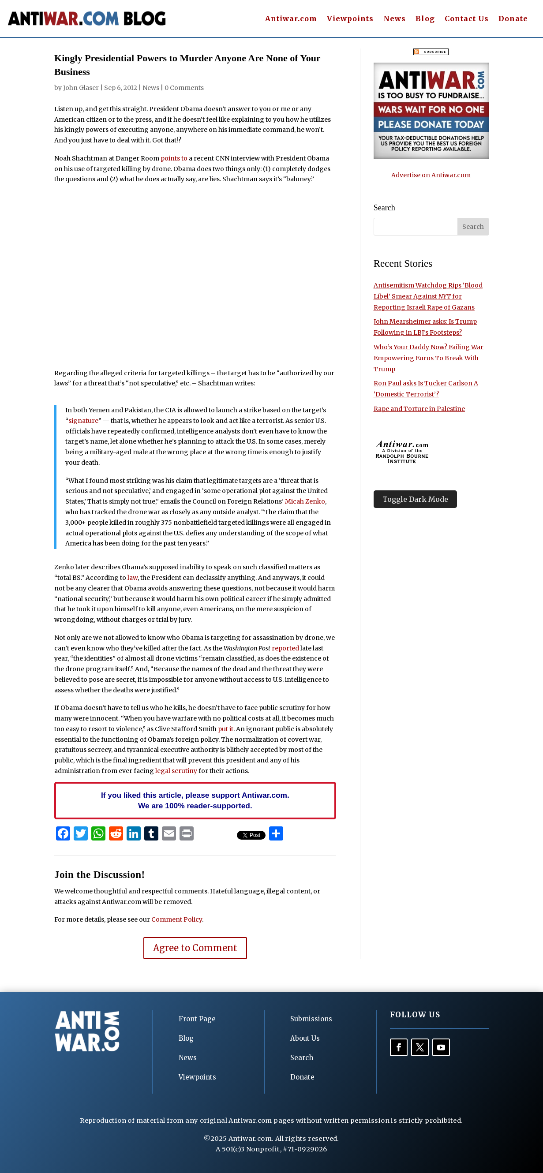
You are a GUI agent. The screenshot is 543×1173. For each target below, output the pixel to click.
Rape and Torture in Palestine (419, 409)
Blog (425, 19)
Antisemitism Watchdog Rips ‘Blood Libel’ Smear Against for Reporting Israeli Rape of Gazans (428, 296)
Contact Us (467, 19)
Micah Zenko (305, 501)
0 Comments (184, 88)
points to (174, 158)
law (132, 578)
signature (83, 421)
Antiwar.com (291, 19)
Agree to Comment (195, 947)
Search (301, 1057)
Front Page (197, 1019)
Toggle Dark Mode (415, 499)
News (394, 19)
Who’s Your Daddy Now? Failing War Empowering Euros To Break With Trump (428, 358)
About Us (305, 1038)
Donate (513, 19)
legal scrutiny (176, 771)
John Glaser (81, 88)
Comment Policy (176, 919)
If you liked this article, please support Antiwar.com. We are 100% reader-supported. (195, 800)
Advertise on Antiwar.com (431, 175)
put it (225, 729)
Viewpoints (350, 19)
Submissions (311, 1019)
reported (285, 648)
